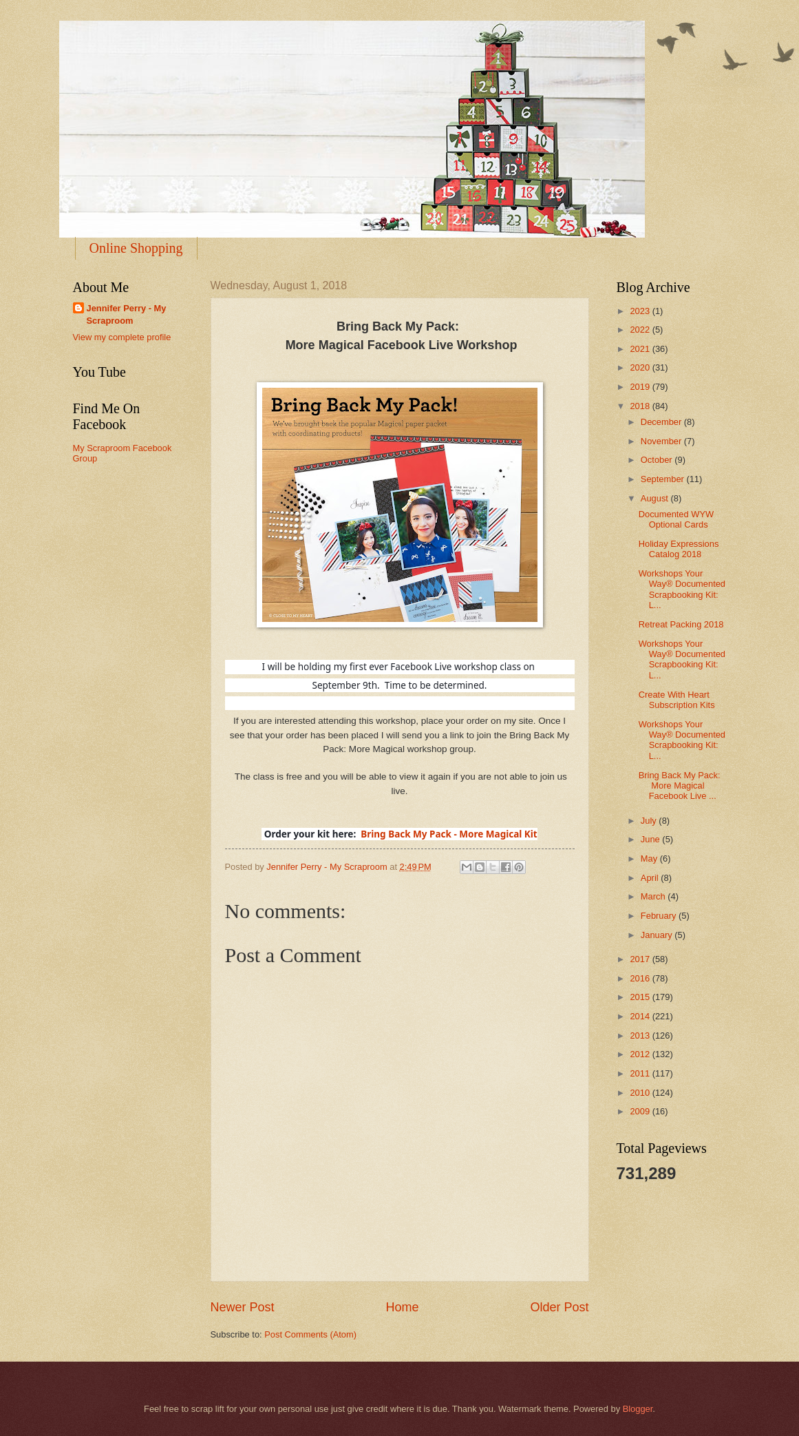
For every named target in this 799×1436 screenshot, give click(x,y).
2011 (641, 1073)
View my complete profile (122, 337)
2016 (641, 978)
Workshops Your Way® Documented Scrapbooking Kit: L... (682, 589)
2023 (641, 311)
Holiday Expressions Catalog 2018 (679, 549)
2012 (641, 1054)
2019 (641, 387)
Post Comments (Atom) (310, 1334)
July (650, 820)
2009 (641, 1111)
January (657, 935)
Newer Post (243, 1307)
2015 (641, 997)
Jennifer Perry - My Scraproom (127, 314)
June (652, 839)
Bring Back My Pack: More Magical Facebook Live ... (681, 786)
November (662, 441)
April (651, 878)
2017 (641, 959)
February (660, 915)
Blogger (638, 1409)
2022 (641, 329)
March (654, 896)
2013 (641, 1035)
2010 (641, 1093)
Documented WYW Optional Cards (676, 519)
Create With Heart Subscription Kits (677, 699)
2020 (641, 367)
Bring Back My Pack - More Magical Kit (449, 834)
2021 (641, 349)
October (657, 460)
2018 (641, 406)
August (656, 498)
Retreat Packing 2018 (681, 624)
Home (401, 1307)
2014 (641, 1016)
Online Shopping (136, 248)
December (662, 422)
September (664, 479)
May (650, 858)
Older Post (559, 1307)
